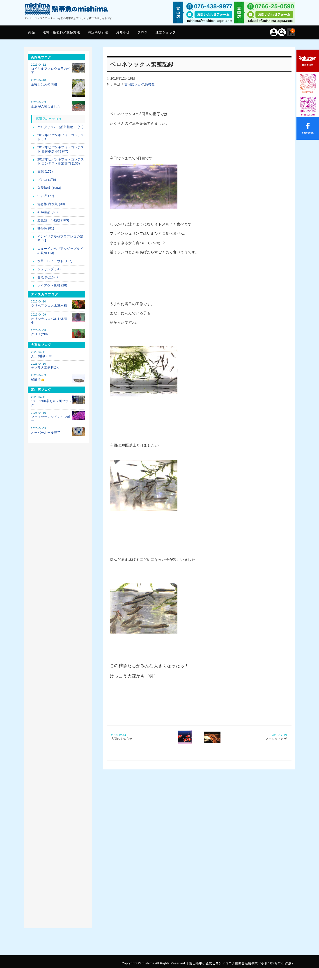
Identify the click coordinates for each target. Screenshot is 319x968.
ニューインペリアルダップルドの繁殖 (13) (60, 250)
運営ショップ (166, 32)
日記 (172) (45, 171)
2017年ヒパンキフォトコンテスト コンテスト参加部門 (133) (60, 161)
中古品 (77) (45, 196)
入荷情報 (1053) (49, 188)
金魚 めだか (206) (50, 277)
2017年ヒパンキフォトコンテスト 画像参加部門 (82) (60, 149)
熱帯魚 (150, 84)
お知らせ (123, 32)
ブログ (143, 32)
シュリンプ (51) (49, 269)
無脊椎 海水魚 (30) (51, 204)
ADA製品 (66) (47, 212)
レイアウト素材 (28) (52, 285)
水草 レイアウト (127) (55, 261)
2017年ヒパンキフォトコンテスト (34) (60, 137)
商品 (31, 32)
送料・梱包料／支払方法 (61, 32)
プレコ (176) (46, 179)
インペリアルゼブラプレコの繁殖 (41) (60, 238)
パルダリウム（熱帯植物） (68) (60, 127)
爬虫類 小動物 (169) (53, 220)
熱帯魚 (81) (45, 228)
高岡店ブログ (134, 84)
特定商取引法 (98, 32)
